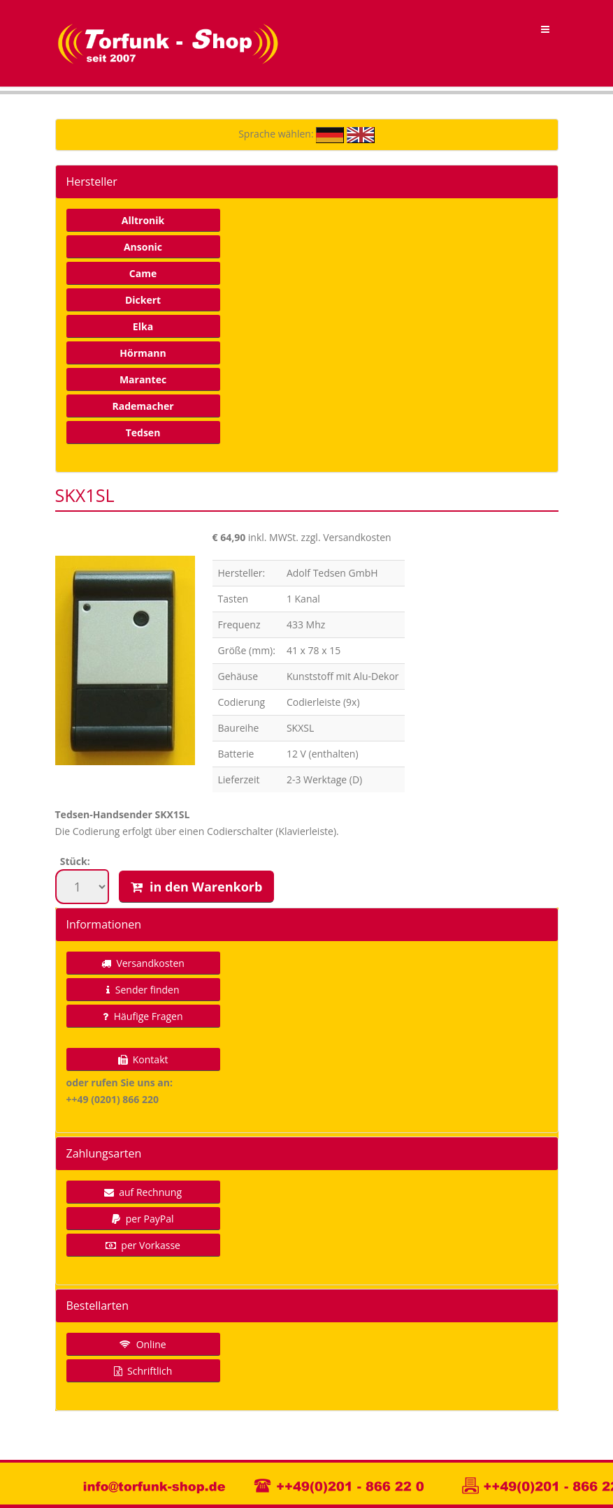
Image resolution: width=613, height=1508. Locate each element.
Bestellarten (97, 1305)
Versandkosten (143, 963)
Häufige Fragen (142, 1016)
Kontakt (143, 1059)
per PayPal (142, 1218)
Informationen (104, 924)
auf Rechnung (143, 1192)
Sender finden (142, 989)
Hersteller (91, 181)
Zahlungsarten (104, 1153)
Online (143, 1344)
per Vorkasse (143, 1245)
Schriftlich (143, 1370)
